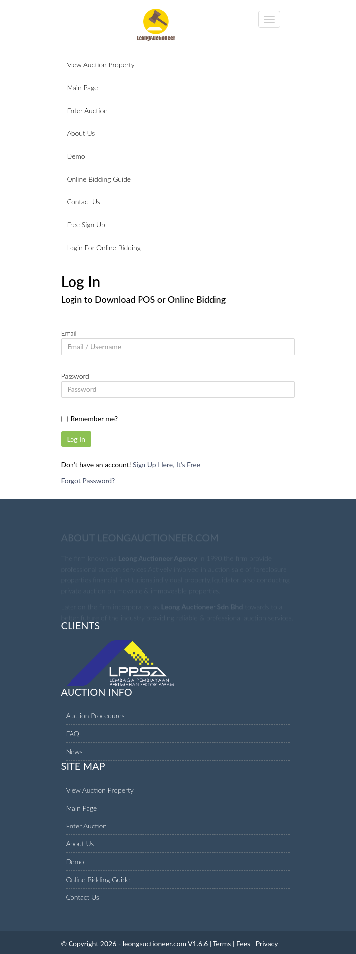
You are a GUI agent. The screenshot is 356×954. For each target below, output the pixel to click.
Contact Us (83, 201)
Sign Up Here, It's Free (166, 464)
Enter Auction (87, 110)
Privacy (267, 943)
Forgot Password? (88, 480)
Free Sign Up (86, 224)
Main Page (82, 87)
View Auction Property (101, 65)
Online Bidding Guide (99, 179)
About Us (81, 133)
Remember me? (94, 418)
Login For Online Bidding (104, 247)
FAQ (72, 733)
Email (69, 333)
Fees (243, 943)
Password (75, 376)
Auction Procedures (95, 715)
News (74, 751)
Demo (76, 156)
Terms (222, 943)
